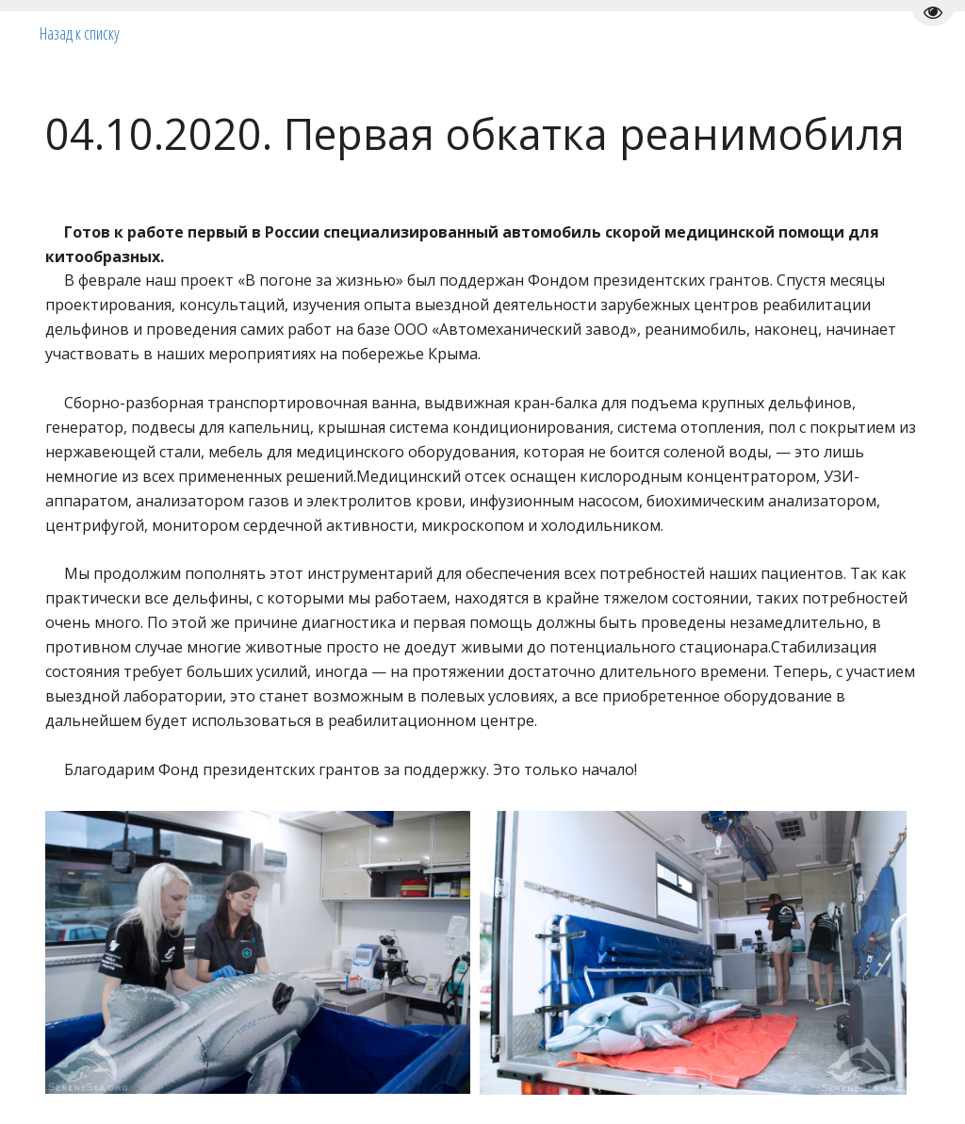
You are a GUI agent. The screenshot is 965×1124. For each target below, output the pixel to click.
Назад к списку (80, 33)
